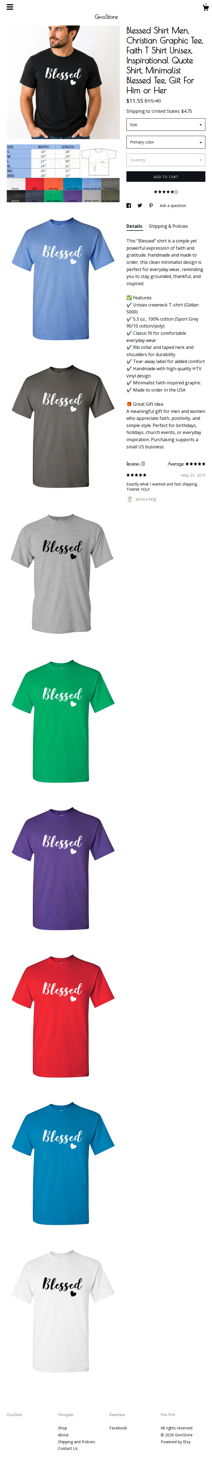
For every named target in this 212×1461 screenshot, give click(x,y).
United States (165, 111)
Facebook (118, 1428)
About (63, 1434)
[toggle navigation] (10, 7)
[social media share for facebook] (129, 205)
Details (134, 226)
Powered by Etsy (175, 1441)
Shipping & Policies (168, 226)
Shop (62, 1428)
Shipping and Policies (76, 1441)
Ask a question (173, 205)
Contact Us (68, 1448)
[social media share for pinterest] (151, 205)
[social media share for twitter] (140, 205)
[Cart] (206, 8)
